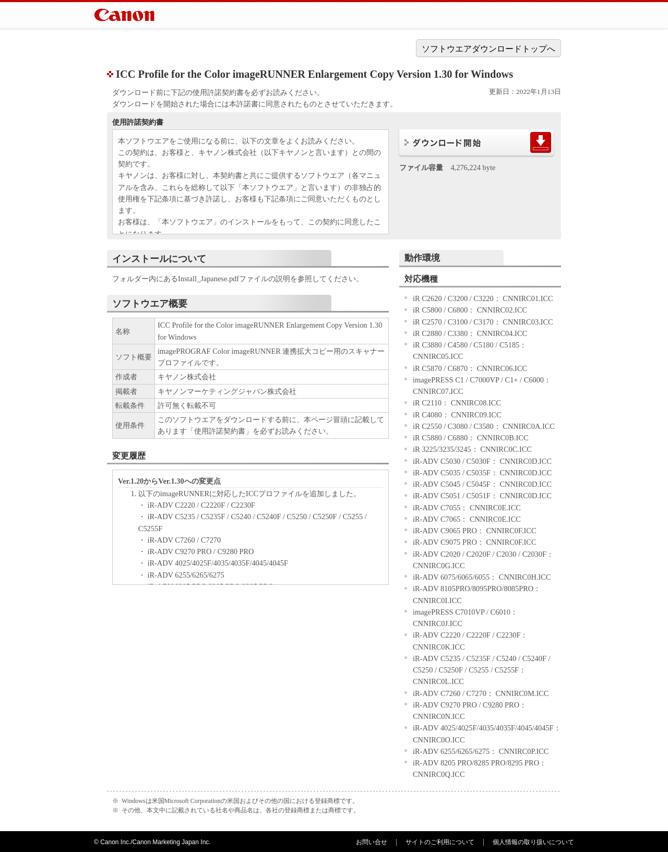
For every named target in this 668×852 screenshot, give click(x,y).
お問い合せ (371, 842)
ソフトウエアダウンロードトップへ (488, 48)
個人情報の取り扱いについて (533, 842)
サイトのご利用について (439, 842)
